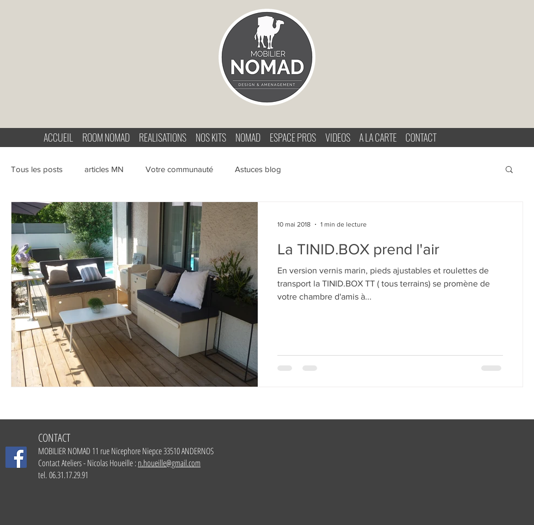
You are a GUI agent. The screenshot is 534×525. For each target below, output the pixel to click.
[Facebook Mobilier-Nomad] (16, 457)
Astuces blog (258, 169)
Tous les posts (37, 169)
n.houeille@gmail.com (169, 463)
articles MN (104, 169)
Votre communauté (179, 169)
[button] (509, 170)
